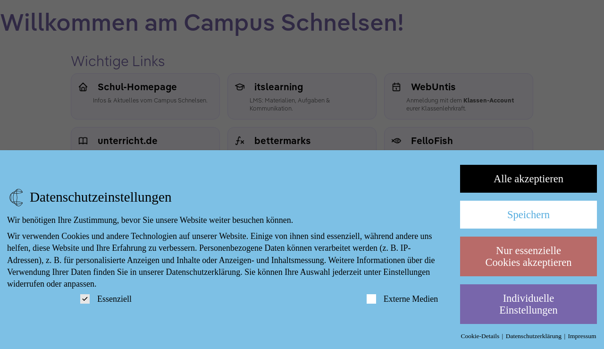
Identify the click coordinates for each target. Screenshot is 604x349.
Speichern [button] (528, 215)
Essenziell (106, 299)
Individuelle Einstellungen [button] (528, 304)
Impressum (582, 336)
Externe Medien (402, 299)
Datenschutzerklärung (203, 272)
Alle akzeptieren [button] (528, 179)
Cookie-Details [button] (481, 336)
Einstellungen (406, 272)
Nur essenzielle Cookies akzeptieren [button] (528, 256)
